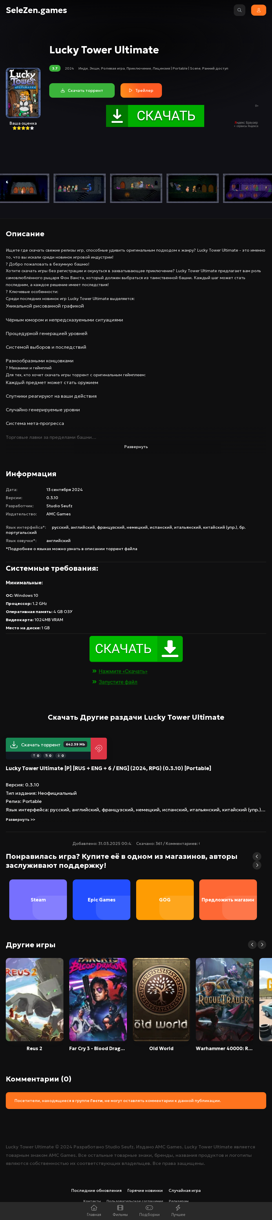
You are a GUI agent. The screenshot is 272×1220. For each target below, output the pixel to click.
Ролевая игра (113, 68)
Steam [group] (37, 900)
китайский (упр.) (220, 527)
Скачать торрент (48, 744)
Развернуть (136, 446)
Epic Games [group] (101, 900)
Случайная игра (185, 1190)
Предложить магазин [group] (228, 900)
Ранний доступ (215, 68)
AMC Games (58, 514)
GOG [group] (165, 900)
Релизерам (179, 1201)
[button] (257, 856)
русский (60, 527)
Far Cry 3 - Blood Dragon (98, 1048)
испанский (161, 527)
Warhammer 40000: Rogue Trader (224, 1048)
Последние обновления (96, 1190)
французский (111, 527)
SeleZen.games (36, 10)
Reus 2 (34, 1048)
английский (83, 527)
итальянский (187, 527)
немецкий (137, 527)
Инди (83, 68)
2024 (69, 68)
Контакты (92, 1201)
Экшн (94, 68)
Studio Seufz (59, 505)
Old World (161, 1048)
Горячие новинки (145, 1190)
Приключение (139, 68)
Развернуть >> (20, 819)
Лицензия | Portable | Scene (176, 68)
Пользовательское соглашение (135, 1201)
